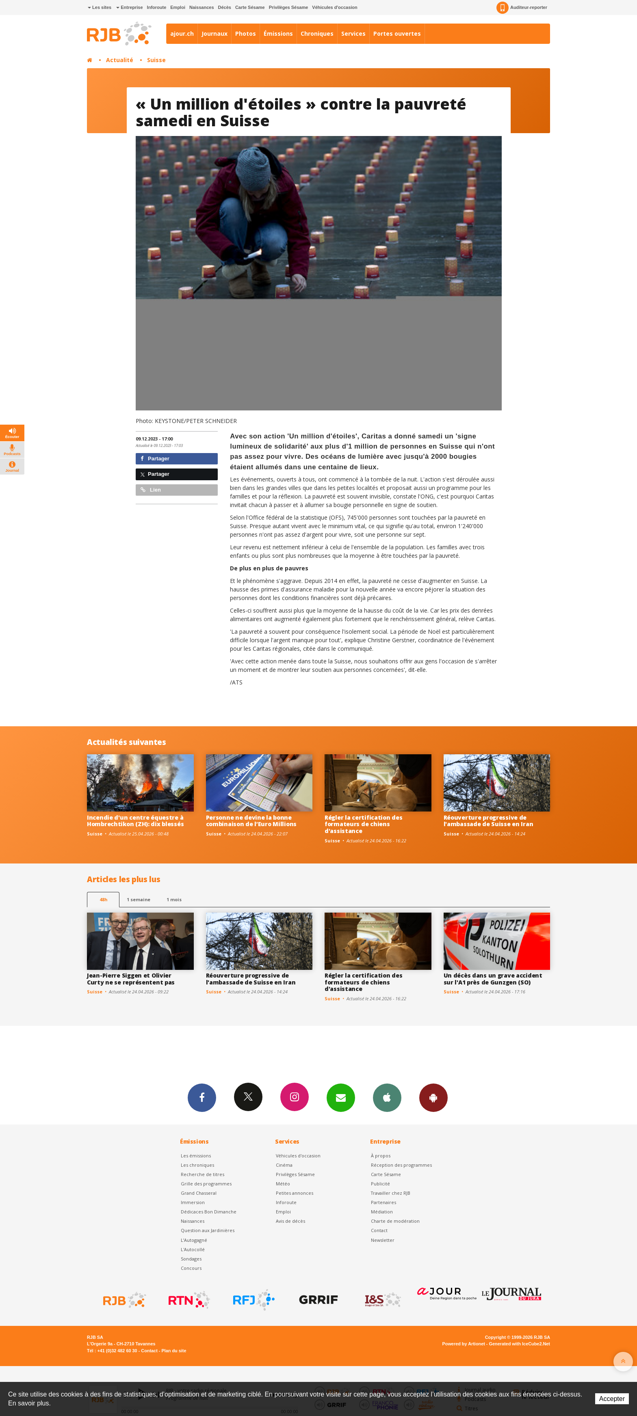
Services (353, 33)
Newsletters (341, 1097)
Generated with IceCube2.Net (519, 1343)
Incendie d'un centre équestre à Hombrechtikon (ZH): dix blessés (135, 821)
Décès (224, 7)
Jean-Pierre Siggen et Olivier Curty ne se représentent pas (131, 978)
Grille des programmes (206, 1183)
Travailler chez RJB (390, 1193)
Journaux (215, 33)
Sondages (191, 1258)
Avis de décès (290, 1221)
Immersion (193, 1202)
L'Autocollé (193, 1249)
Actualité (119, 60)
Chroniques (317, 33)
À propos (380, 1155)
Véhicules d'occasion (334, 7)
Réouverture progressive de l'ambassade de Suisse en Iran (488, 821)
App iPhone (387, 1097)
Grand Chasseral (199, 1193)
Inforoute (157, 7)
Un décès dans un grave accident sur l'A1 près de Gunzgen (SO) (493, 978)
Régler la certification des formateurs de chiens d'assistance (363, 824)
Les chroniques (197, 1165)
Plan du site (173, 1350)
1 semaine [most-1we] (138, 899)
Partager (155, 458)
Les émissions (196, 1155)
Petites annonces (294, 1193)
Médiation (382, 1211)
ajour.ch (182, 33)
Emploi (177, 7)
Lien (151, 490)
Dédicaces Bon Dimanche (208, 1211)
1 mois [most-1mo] (174, 899)
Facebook (202, 1097)
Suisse (156, 60)
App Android (433, 1097)
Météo (283, 1183)
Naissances (201, 7)
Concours (191, 1268)
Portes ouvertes (397, 33)
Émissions (278, 33)
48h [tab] (103, 899)
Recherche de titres (202, 1174)
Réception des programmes (401, 1165)
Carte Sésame (250, 7)
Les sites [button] (99, 7)
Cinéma (284, 1165)
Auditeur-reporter (521, 8)
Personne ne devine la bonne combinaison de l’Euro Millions (251, 821)
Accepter (612, 1398)
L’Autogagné (194, 1240)
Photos (245, 33)
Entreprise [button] (129, 7)
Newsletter (382, 1240)
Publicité (380, 1183)
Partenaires (383, 1202)
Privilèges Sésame (288, 7)
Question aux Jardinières (207, 1230)
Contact (379, 1230)
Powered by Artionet (463, 1343)
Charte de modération (395, 1221)
